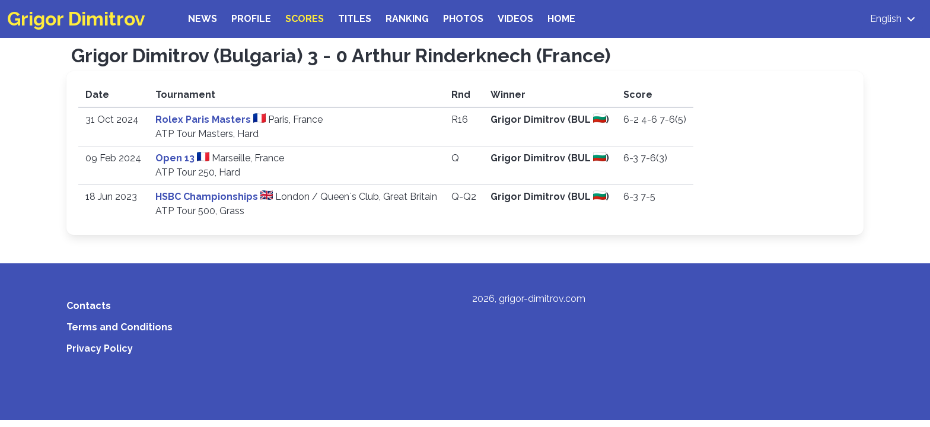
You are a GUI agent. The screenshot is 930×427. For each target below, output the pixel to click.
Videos (515, 18)
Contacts (88, 305)
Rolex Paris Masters (204, 119)
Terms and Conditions (119, 327)
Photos (463, 18)
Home (561, 18)
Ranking (407, 18)
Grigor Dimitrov (76, 19)
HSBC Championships (207, 196)
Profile (251, 18)
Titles (354, 18)
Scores (304, 18)
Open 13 (176, 158)
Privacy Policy (99, 348)
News (202, 18)
